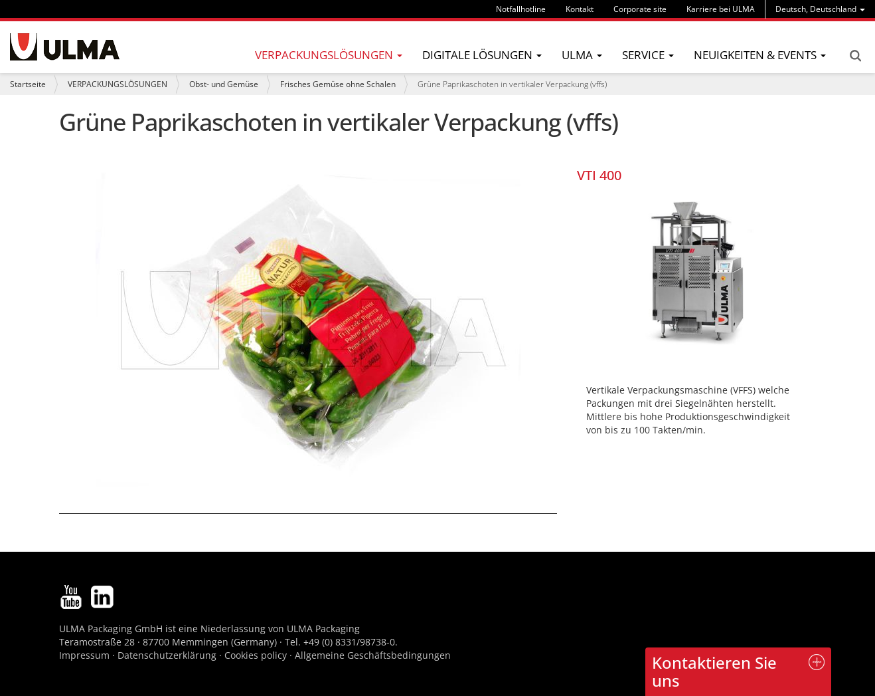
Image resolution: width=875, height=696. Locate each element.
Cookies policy (255, 655)
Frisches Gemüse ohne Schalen (338, 84)
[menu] (820, 9)
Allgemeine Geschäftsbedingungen (373, 655)
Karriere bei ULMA (720, 9)
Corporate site (640, 9)
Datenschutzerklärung (168, 655)
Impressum (84, 655)
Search (855, 56)
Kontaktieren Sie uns (714, 671)
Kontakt (580, 9)
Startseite (28, 84)
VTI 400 (599, 175)
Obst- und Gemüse (223, 84)
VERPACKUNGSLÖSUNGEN (117, 84)
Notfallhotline (521, 9)
